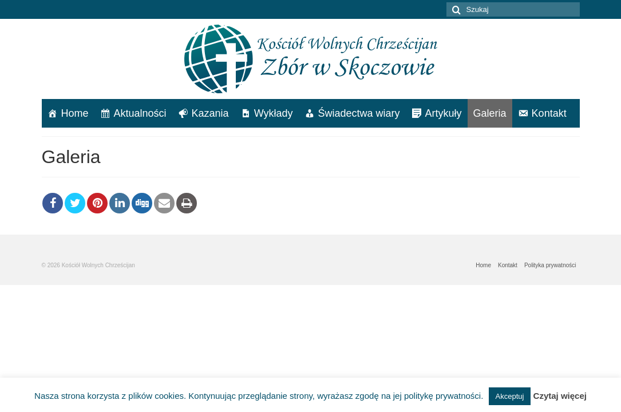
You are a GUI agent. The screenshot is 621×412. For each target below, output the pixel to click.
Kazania (210, 113)
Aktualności (140, 113)
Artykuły (443, 113)
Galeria (490, 113)
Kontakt (549, 113)
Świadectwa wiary (359, 113)
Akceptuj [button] (510, 396)
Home (75, 113)
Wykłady (273, 113)
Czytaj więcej (560, 396)
